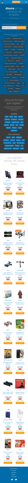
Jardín (17, 66)
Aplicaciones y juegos (7, 41)
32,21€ (8, 307)
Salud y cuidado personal (8, 85)
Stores (23, 85)
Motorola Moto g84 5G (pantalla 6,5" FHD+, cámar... (8, 184)
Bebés (11, 116)
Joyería (22, 66)
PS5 (22, 145)
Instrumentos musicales (9, 66)
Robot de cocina (7, 148)
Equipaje (7, 57)
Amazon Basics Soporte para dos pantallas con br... (20, 273)
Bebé (18, 44)
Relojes (18, 83)
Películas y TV (15, 77)
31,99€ (20, 247)
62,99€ (8, 337)
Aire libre (8, 137)
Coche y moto (9, 52)
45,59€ (20, 427)
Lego (22, 122)
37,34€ (8, 277)
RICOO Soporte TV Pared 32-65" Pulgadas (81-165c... (20, 243)
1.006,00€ (8, 397)
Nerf (17, 125)
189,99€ (8, 218)
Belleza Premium (7, 46)
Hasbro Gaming (8, 300)
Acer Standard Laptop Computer (20, 183)
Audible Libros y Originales (19, 41)
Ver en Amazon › (8, 193)
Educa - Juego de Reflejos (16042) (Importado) (20, 453)
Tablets (22, 148)
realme (20, 360)
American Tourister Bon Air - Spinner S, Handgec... (8, 423)
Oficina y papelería (18, 74)
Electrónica (22, 55)
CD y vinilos (13, 49)
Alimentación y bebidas (17, 38)
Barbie (6, 116)
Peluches (22, 125)
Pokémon (14, 127)
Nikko (8, 270)
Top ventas (13, 470)
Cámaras (18, 140)
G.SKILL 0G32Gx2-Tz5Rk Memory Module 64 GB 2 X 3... (8, 393)
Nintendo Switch (20, 142)
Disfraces (21, 116)
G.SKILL (7, 240)
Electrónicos (14, 119)
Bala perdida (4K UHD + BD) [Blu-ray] (8, 363)
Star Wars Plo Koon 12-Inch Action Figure (20, 303)
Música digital (9, 74)
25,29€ (20, 277)
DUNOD (8, 449)
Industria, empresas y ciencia (10, 63)
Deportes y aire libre (18, 52)
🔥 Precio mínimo (13, 468)
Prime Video (22, 77)
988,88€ (8, 247)
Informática (21, 63)
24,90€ (8, 457)
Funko (20, 210)
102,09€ (8, 427)
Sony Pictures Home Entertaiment (8, 360)
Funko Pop (21, 119)
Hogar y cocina (10, 60)
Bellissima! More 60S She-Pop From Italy (20, 393)
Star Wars (20, 300)
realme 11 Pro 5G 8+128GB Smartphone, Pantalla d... (20, 363)
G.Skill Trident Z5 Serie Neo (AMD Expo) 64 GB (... (8, 243)
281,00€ (20, 307)
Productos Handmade (14, 80)
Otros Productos (6, 77)
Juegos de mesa (15, 122)
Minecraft (6, 125)
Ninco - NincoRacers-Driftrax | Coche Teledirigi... (7, 333)
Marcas (13, 474)
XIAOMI (20, 419)
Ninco (8, 330)
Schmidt (20, 330)
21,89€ (20, 337)
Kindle (14, 142)
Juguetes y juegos (11, 69)
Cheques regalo (21, 49)
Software (18, 85)
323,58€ (8, 188)
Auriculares (6, 140)
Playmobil (8, 127)
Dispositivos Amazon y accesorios (10, 55)
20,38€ (8, 367)
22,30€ (20, 218)
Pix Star (8, 210)
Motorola (8, 180)
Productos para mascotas (9, 83)
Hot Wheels (7, 122)
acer (20, 180)
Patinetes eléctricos (9, 145)
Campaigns (6, 49)
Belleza (22, 44)
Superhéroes (14, 130)
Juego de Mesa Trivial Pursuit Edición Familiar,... (7, 303)
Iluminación (18, 60)
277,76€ (20, 367)
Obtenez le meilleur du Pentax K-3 (8, 453)
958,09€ (20, 188)
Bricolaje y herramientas (19, 46)
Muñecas (12, 125)
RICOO (20, 240)
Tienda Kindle (10, 88)
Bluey (15, 116)
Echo (23, 140)
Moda (21, 71)
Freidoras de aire (7, 142)
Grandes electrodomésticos (17, 57)
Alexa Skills (8, 38)
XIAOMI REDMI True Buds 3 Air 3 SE (20, 423)
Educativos (7, 119)
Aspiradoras (18, 137)
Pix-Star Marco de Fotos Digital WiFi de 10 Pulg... (8, 213)
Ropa (23, 83)
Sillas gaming (16, 148)
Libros (19, 69)
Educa (20, 449)
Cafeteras (12, 140)
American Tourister (8, 419)
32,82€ (20, 457)
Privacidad (14, 476)
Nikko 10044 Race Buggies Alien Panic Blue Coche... (8, 273)
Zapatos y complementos (14, 91)
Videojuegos (17, 88)
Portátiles (17, 145)
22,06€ (20, 397)
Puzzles (20, 127)
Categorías (13, 472)
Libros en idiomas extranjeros (12, 71)
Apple (13, 137)
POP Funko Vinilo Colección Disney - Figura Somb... (20, 213)
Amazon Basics (20, 270)
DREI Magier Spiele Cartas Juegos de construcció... (20, 333)
